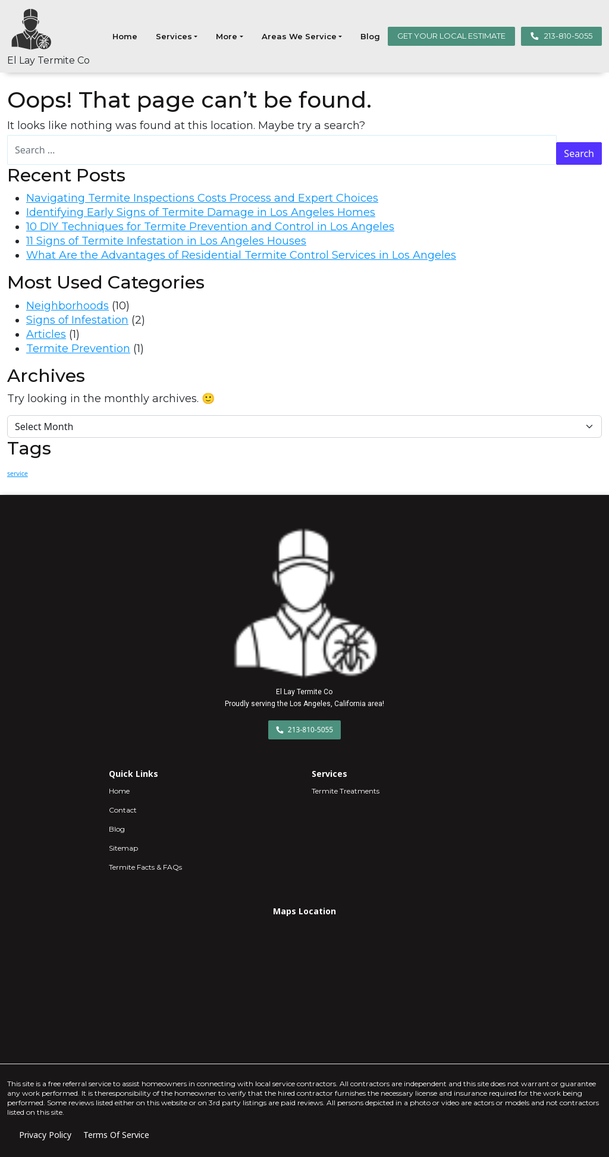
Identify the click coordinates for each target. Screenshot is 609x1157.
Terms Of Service (116, 1134)
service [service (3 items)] (17, 473)
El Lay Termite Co (48, 60)
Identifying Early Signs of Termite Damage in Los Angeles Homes (200, 212)
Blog (370, 36)
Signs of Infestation (77, 320)
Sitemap (123, 848)
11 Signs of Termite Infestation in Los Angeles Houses (166, 240)
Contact (123, 809)
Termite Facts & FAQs (145, 867)
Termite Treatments (345, 790)
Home (124, 36)
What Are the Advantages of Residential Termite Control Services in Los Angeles (241, 255)
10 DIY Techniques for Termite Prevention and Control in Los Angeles (210, 226)
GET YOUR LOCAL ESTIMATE (451, 35)
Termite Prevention (78, 348)
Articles (46, 334)
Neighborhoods (67, 305)
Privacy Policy (45, 1134)
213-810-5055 (561, 35)
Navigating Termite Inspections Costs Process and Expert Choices (202, 198)
